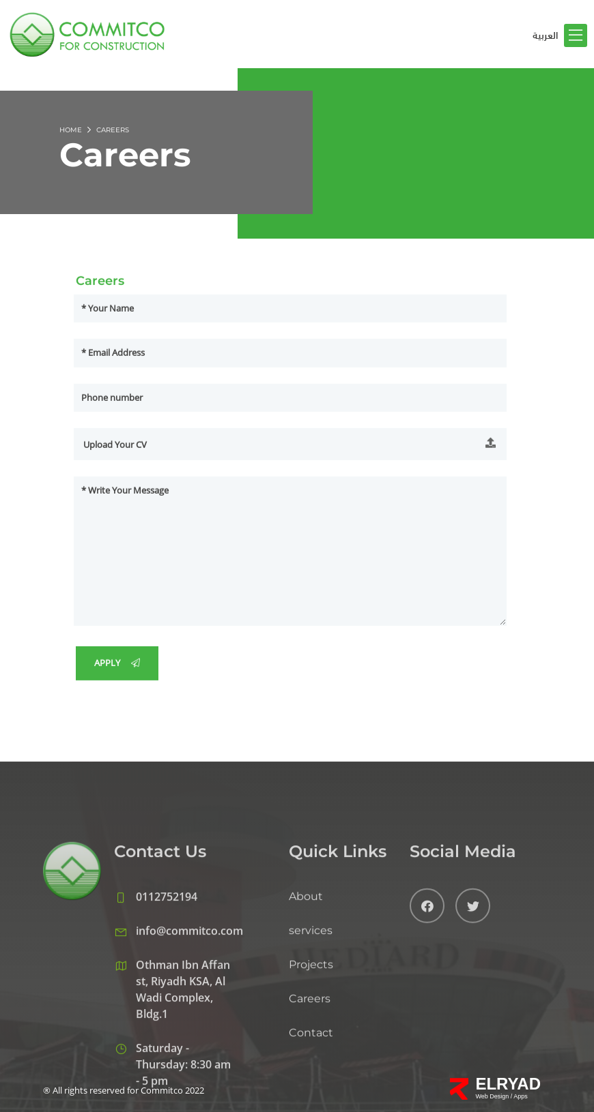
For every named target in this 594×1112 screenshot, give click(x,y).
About (306, 971)
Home (70, 129)
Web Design (492, 1096)
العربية (545, 35)
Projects (311, 1040)
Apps (520, 1096)
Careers (309, 1074)
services (311, 1006)
